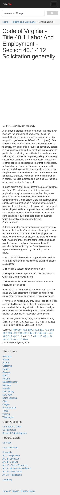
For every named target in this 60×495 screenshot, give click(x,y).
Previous (17, 329)
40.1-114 (47, 336)
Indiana (6, 378)
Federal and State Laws (24, 22)
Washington (8, 417)
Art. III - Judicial (10, 462)
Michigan (6, 385)
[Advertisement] (30, 92)
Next (25, 339)
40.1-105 (27, 333)
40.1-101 (39, 329)
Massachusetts (9, 382)
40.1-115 (7, 339)
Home (5, 22)
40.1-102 (49, 329)
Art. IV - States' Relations (14, 465)
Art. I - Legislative (11, 455)
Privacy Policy (28, 491)
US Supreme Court (11, 426)
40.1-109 (47, 333)
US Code (7, 442)
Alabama (6, 356)
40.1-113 (37, 336)
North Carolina (9, 398)
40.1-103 (7, 333)
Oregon (6, 404)
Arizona (6, 362)
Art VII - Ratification (12, 474)
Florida (5, 369)
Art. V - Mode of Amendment (16, 468)
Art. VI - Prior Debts (12, 471)
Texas (5, 410)
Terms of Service (10, 491)
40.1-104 (17, 333)
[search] (23, 13)
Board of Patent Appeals (14, 433)
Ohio (4, 401)
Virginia (6, 414)
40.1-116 (17, 339)
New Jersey (8, 391)
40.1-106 (37, 333)
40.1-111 (17, 336)
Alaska (5, 359)
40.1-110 (7, 336)
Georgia (6, 372)
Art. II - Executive (11, 458)
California (7, 366)
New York (7, 394)
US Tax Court (9, 430)
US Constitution (10, 447)
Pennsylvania (9, 407)
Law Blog (7, 479)
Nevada (6, 388)
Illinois (5, 375)
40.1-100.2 (28, 329)
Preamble (7, 452)
